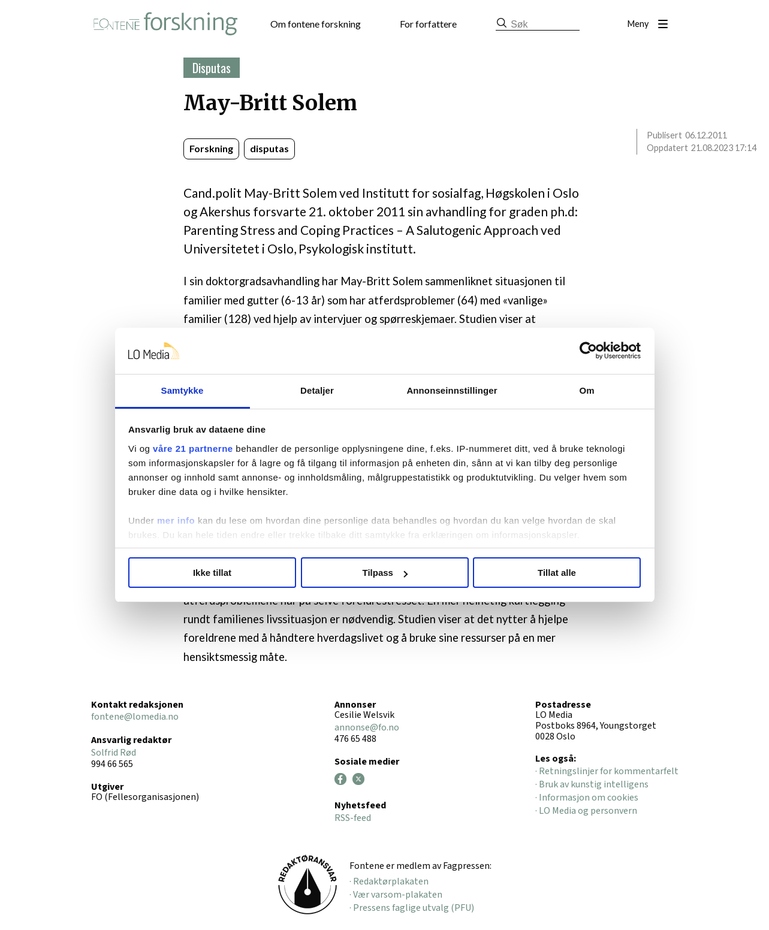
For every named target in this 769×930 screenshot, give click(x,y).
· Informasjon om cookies (586, 797)
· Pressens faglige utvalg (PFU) (411, 907)
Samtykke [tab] (182, 390)
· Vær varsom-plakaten (395, 894)
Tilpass (385, 572)
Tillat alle (557, 572)
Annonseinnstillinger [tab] (451, 390)
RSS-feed (352, 818)
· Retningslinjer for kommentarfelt (606, 771)
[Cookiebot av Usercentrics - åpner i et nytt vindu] (588, 351)
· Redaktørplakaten (389, 881)
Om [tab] (586, 390)
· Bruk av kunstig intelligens (592, 784)
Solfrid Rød (113, 752)
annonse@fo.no (366, 727)
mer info (176, 520)
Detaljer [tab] (317, 390)
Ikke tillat (212, 572)
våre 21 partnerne (193, 448)
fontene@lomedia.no (135, 716)
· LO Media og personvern (586, 810)
